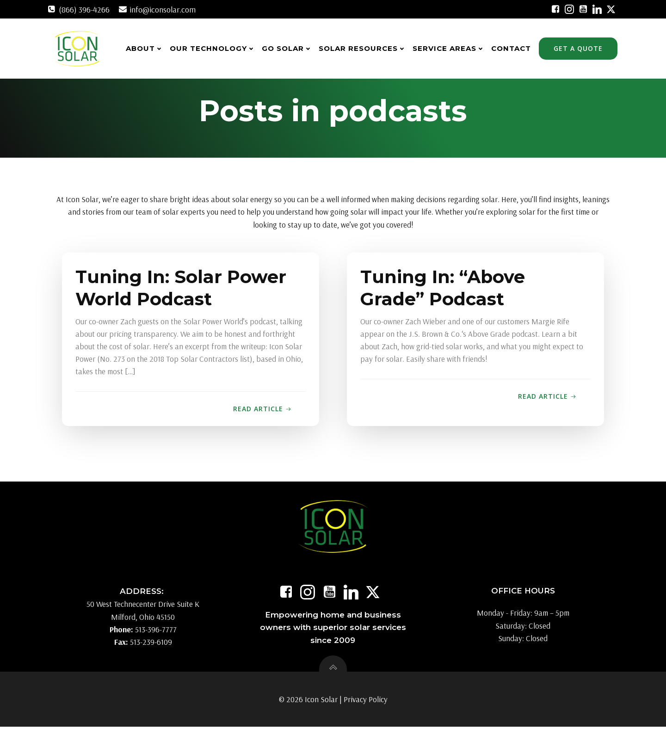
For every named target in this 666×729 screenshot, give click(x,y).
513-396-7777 (156, 631)
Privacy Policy (366, 701)
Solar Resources (363, 48)
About (145, 48)
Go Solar (287, 48)
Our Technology (213, 48)
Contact (511, 48)
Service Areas (449, 48)
